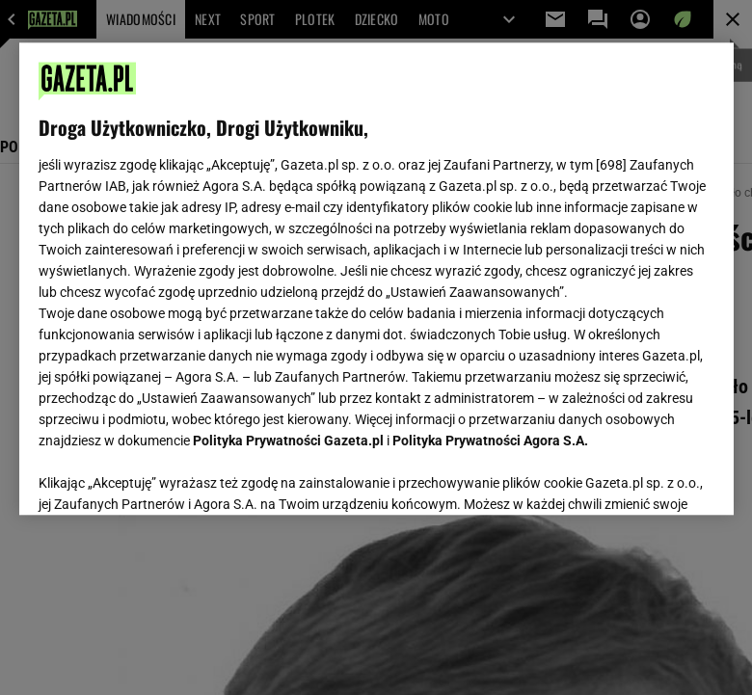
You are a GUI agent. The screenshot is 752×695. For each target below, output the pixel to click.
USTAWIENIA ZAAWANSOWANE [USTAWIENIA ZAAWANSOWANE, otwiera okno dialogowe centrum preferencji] (164, 476)
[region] (376, 278)
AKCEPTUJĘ (648, 477)
